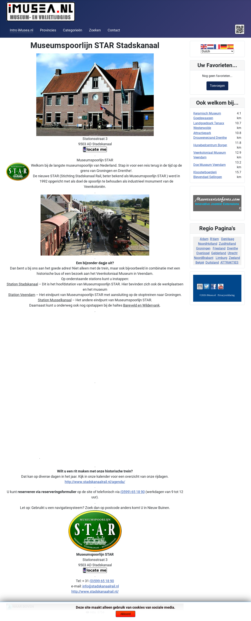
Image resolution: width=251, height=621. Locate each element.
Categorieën (72, 30)
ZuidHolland (227, 244)
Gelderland (218, 253)
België (200, 262)
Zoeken (95, 30)
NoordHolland (207, 244)
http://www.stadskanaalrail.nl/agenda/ (95, 482)
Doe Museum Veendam (209, 165)
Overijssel (203, 253)
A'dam (204, 239)
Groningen (203, 248)
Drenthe (232, 248)
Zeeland (234, 258)
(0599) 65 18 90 (132, 492)
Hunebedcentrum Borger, (210, 145)
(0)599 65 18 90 (102, 581)
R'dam (214, 239)
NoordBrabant (203, 258)
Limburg (221, 258)
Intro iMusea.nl (21, 30)
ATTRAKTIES (229, 262)
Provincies (48, 30)
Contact (114, 30)
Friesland (219, 248)
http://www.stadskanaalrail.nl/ (95, 591)
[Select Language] (217, 51)
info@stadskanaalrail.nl (100, 586)
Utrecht (232, 253)
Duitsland (212, 262)
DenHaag (227, 239)
